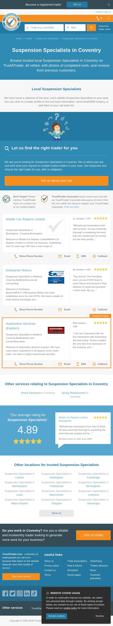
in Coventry (38, 392)
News (93, 570)
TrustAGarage (38, 608)
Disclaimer (72, 570)
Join (77, 4)
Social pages (74, 575)
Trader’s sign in (103, 12)
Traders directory (99, 565)
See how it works (21, 576)
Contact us (50, 570)
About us (49, 561)
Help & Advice (74, 565)
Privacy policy (51, 565)
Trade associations (77, 561)
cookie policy (70, 608)
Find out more (71, 207)
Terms (47, 575)
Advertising (96, 561)
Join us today (93, 535)
